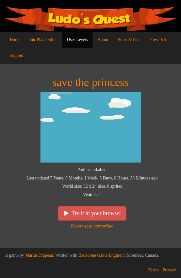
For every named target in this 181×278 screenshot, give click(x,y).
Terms (153, 270)
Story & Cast (129, 39)
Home (15, 39)
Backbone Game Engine (99, 255)
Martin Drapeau (39, 255)
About (102, 39)
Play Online (43, 39)
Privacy (169, 270)
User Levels (77, 39)
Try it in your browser (92, 213)
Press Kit (158, 39)
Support (17, 55)
